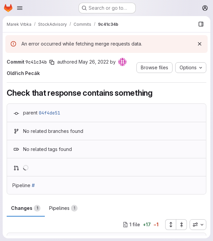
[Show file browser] (201, 24)
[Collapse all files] (181, 224)
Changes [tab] (25, 208)
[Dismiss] (200, 44)
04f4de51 (49, 113)
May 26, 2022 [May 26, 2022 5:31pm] (94, 62)
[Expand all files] (170, 224)
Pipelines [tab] (63, 208)
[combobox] (198, 224)
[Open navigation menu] (19, 8)
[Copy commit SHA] (52, 62)
